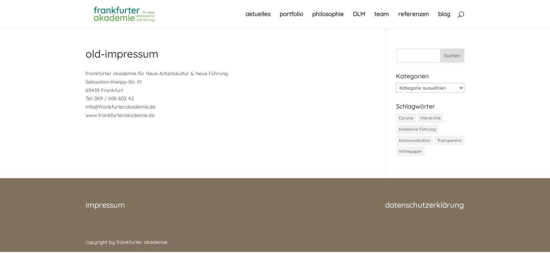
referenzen (413, 15)
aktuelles (258, 15)
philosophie (328, 15)
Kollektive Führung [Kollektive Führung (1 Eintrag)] (417, 129)
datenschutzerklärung (424, 205)
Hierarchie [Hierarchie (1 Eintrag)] (430, 118)
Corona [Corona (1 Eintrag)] (406, 118)
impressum (105, 205)
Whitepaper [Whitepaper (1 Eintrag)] (410, 151)
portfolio (291, 15)
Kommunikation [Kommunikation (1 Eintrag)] (414, 140)
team (381, 15)
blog (444, 15)
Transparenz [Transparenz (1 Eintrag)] (449, 140)
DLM (359, 15)
